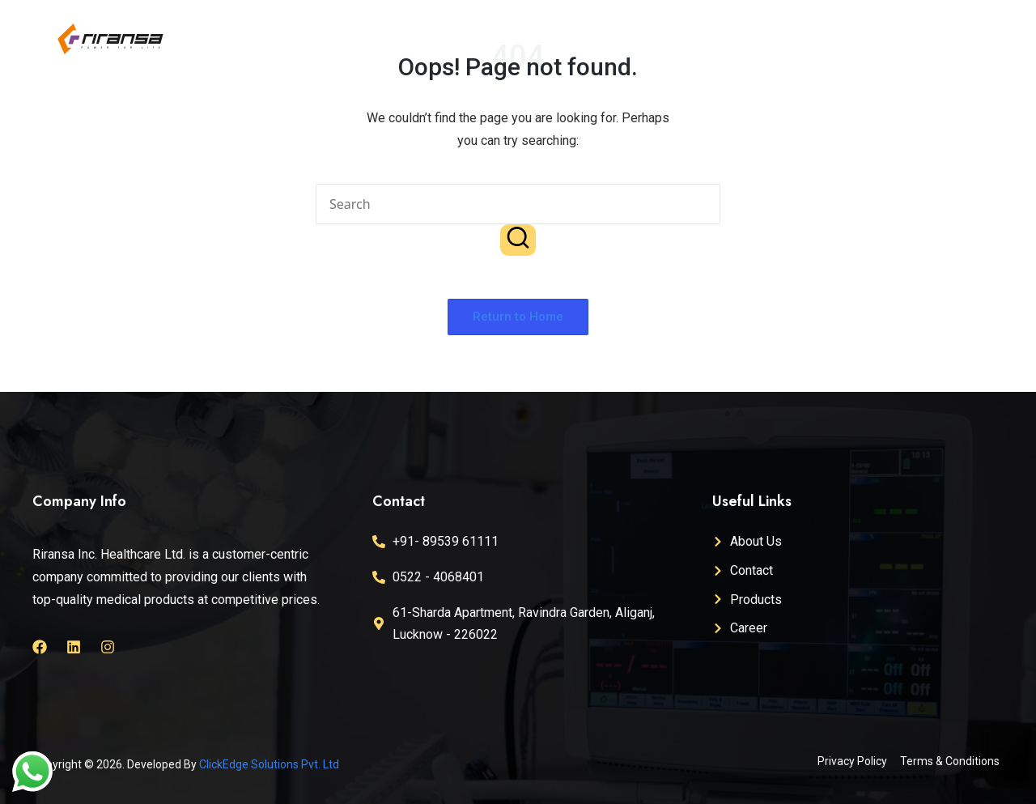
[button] (518, 239)
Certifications (754, 28)
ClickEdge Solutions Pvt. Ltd (269, 764)
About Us (654, 28)
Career (929, 28)
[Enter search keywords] (518, 204)
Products (848, 28)
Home (580, 28)
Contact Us (755, 52)
